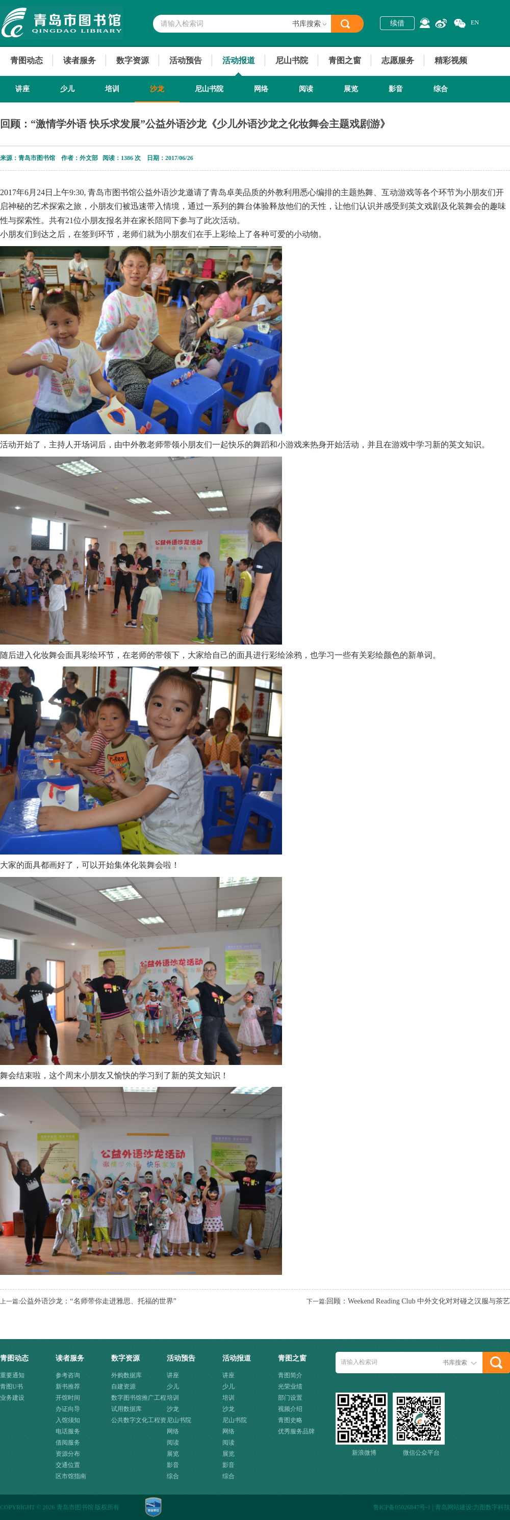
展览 (351, 89)
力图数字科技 (491, 1507)
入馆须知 (68, 1420)
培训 (112, 89)
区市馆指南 (71, 1476)
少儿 (67, 89)
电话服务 (68, 1431)
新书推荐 (68, 1386)
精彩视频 (451, 60)
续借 (397, 23)
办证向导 (68, 1408)
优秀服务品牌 (296, 1431)
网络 (261, 89)
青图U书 (11, 1386)
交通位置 (68, 1465)
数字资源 (132, 60)
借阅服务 (68, 1442)
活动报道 (238, 60)
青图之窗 (344, 60)
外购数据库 (126, 1375)
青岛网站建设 (453, 1507)
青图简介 (290, 1375)
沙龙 (157, 89)
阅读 (306, 89)
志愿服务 (397, 60)
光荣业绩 (290, 1386)
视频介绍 (290, 1408)
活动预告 (185, 60)
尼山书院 (291, 60)
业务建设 (12, 1397)
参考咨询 (68, 1375)
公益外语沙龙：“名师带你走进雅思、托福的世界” (98, 1301)
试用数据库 (126, 1408)
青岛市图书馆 (61, 23)
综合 (441, 89)
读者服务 (79, 60)
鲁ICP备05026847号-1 (402, 1507)
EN (475, 22)
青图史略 (290, 1420)
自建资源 (123, 1386)
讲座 (22, 89)
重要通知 (12, 1375)
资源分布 (68, 1453)
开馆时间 (68, 1397)
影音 (396, 89)
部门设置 (290, 1397)
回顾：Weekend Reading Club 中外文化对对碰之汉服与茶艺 (418, 1301)
